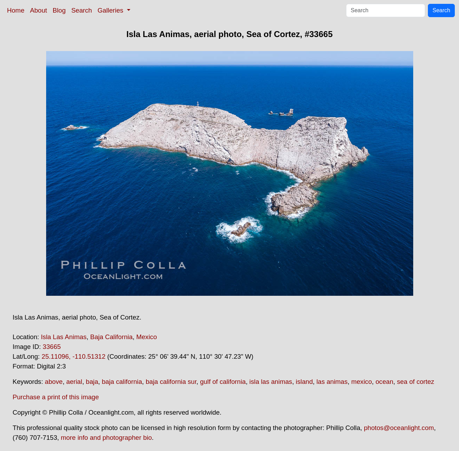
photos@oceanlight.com (399, 427)
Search (81, 10)
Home (15, 10)
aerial (74, 381)
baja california (122, 381)
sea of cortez (415, 381)
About (38, 10)
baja (92, 381)
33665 (52, 346)
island (304, 381)
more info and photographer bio (106, 437)
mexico (361, 381)
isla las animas (270, 381)
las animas (331, 381)
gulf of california (223, 381)
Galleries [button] (111, 10)
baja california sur (171, 381)
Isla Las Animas (64, 337)
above (54, 381)
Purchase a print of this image (56, 397)
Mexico (146, 337)
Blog (59, 10)
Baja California (111, 337)
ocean (384, 381)
